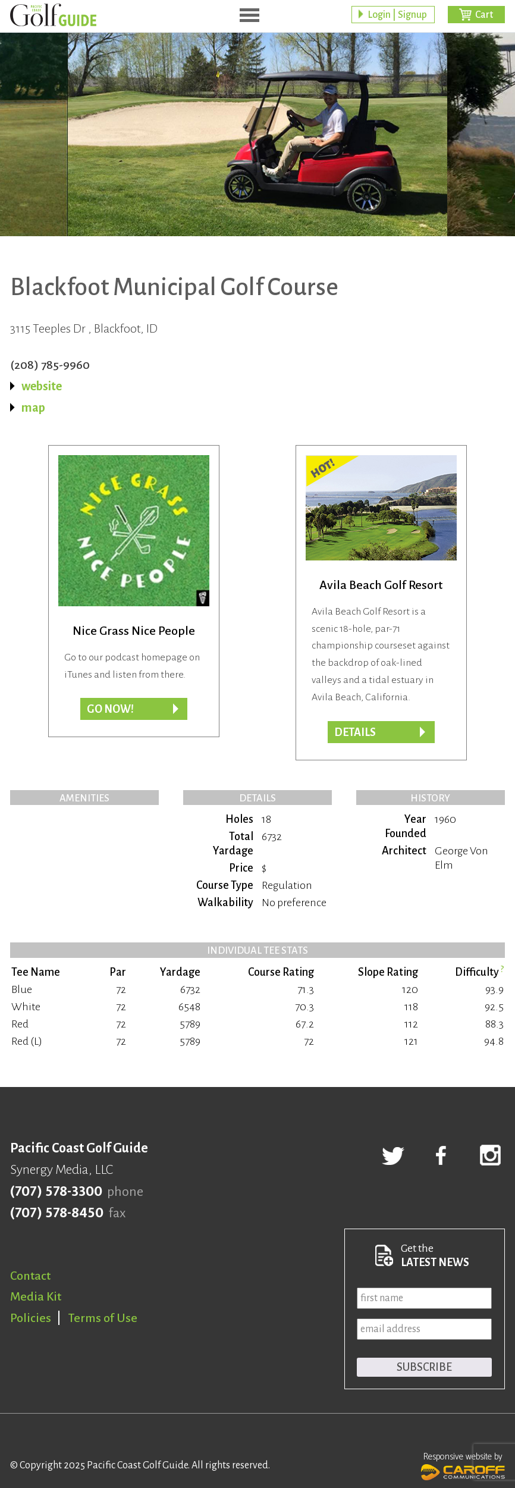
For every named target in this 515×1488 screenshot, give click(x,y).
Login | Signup (397, 15)
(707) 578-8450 (56, 1213)
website (41, 386)
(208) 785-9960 (50, 364)
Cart (484, 15)
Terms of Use (102, 1317)
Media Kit (35, 1296)
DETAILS (355, 732)
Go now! (110, 709)
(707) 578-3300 (56, 1192)
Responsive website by (463, 1464)
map (33, 407)
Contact (30, 1275)
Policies (30, 1317)
